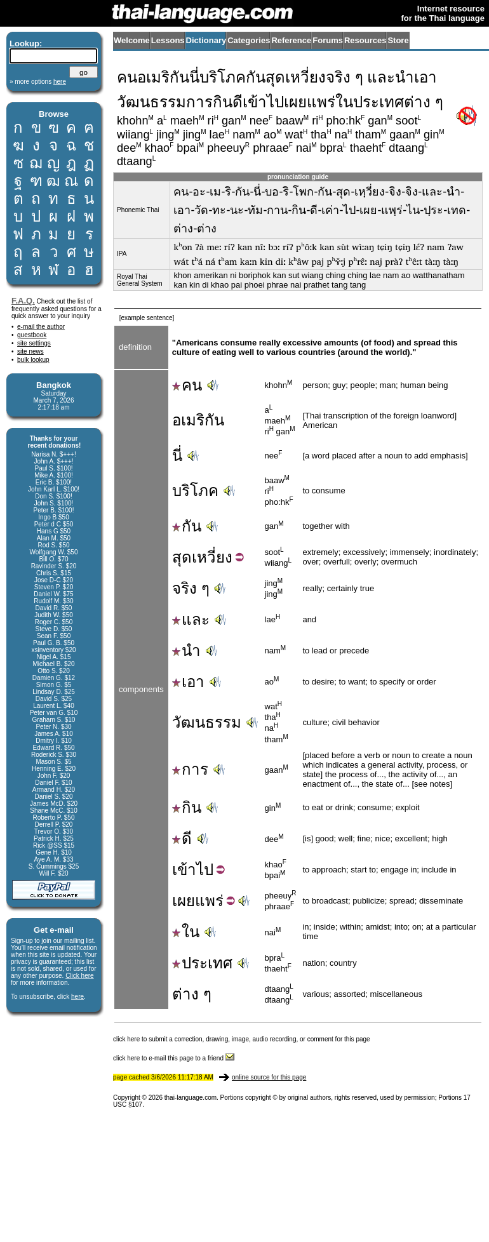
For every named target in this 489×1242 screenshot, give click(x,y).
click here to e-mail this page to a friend (173, 1058)
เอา (188, 681)
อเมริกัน (198, 420)
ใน (185, 931)
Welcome (132, 40)
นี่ (177, 455)
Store (397, 40)
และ (191, 619)
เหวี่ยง (212, 557)
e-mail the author (41, 326)
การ (190, 769)
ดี (182, 838)
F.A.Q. (23, 300)
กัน (186, 526)
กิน (186, 807)
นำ (186, 650)
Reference (291, 40)
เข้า (184, 869)
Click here (79, 975)
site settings (34, 343)
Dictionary (206, 40)
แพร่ (209, 900)
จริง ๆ (191, 588)
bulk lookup (33, 359)
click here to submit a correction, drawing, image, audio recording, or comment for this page (241, 1039)
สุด (182, 557)
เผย (183, 900)
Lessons (168, 40)
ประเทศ (202, 963)
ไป (204, 869)
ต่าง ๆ (191, 994)
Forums (327, 40)
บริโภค (195, 490)
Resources (365, 40)
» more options (38, 81)
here (77, 996)
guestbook (31, 334)
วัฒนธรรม (206, 722)
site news (30, 351)
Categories (248, 40)
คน (187, 385)
